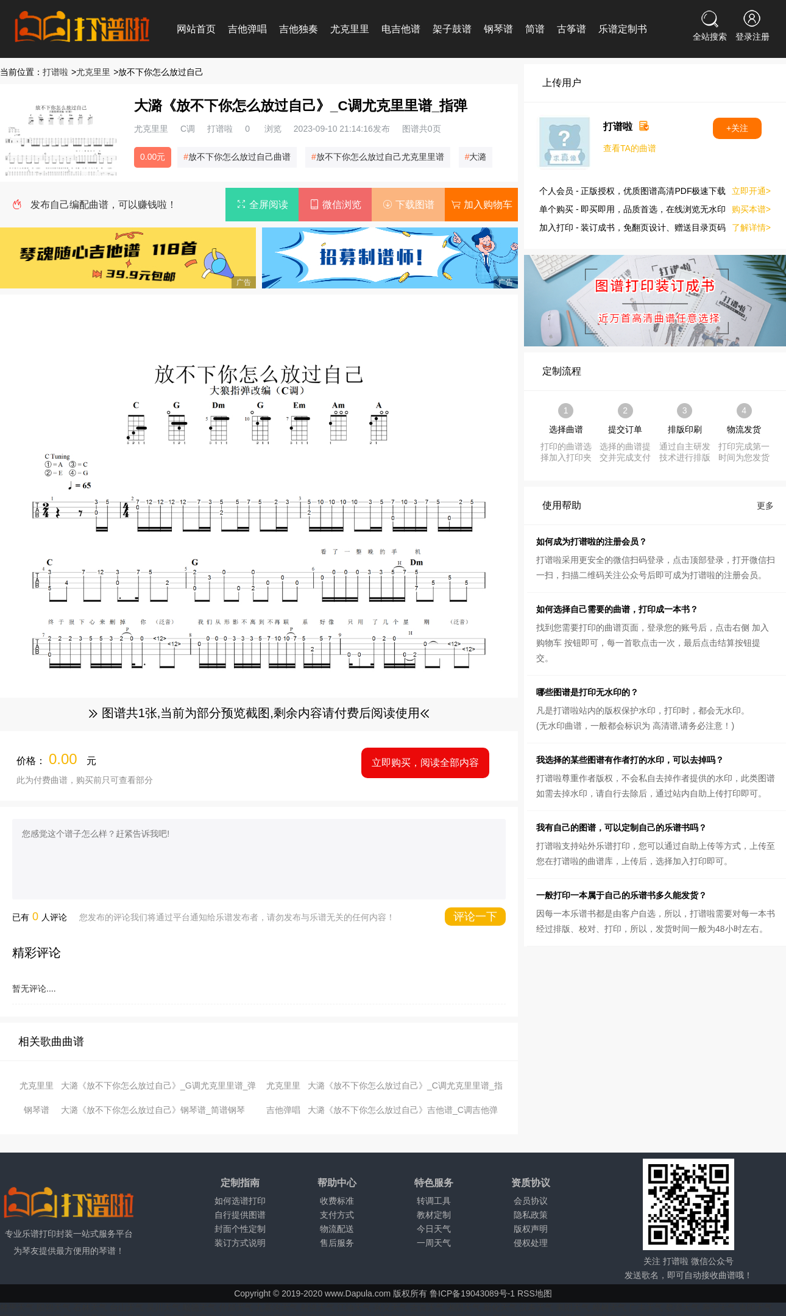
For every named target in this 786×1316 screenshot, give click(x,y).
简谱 (535, 29)
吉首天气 (427, 1307)
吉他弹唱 (247, 29)
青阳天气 (755, 1307)
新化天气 (500, 1307)
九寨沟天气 (276, 1307)
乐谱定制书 (622, 29)
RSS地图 (534, 1293)
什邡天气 (236, 1307)
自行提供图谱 (240, 1215)
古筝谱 (571, 29)
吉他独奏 (298, 29)
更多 (765, 505)
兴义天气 (391, 1307)
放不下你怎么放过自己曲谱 (239, 157)
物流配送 (337, 1229)
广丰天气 (646, 1307)
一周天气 (434, 1243)
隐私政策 (531, 1215)
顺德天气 (199, 1307)
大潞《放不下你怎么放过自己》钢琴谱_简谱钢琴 (153, 1110)
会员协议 (531, 1201)
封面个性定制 (240, 1229)
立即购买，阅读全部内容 (425, 762)
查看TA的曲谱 (629, 148)
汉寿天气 (536, 1307)
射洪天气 (317, 1307)
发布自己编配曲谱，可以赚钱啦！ (103, 204)
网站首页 (196, 29)
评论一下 (475, 916)
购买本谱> (751, 209)
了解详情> (751, 227)
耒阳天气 (573, 1307)
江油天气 (354, 1307)
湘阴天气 (464, 1307)
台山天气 (127, 1307)
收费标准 (337, 1201)
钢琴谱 (498, 29)
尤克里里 (349, 29)
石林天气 (90, 1307)
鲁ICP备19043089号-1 (472, 1293)
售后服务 (337, 1243)
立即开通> (751, 191)
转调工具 (434, 1201)
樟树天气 (609, 1307)
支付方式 (337, 1215)
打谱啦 (55, 72)
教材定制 (434, 1215)
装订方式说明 (240, 1243)
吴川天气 (163, 1307)
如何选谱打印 (240, 1201)
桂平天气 (17, 1307)
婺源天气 (682, 1307)
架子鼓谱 (452, 29)
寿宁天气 (719, 1307)
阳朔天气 (54, 1307)
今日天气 (434, 1229)
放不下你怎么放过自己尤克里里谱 (380, 157)
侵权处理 (531, 1243)
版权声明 (531, 1229)
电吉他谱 (400, 29)
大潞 (477, 157)
